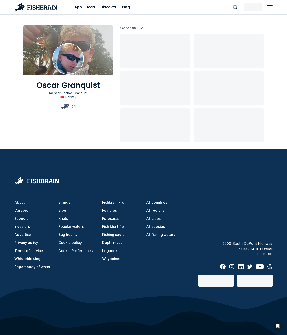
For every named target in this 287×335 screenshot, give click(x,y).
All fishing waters (160, 234)
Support (21, 218)
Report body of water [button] (32, 267)
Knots (63, 218)
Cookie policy (70, 242)
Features (109, 210)
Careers (21, 210)
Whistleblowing (27, 258)
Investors (22, 226)
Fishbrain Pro (113, 202)
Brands (64, 202)
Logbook (109, 250)
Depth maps (112, 242)
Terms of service (28, 250)
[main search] (235, 7)
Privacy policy (26, 242)
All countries (156, 202)
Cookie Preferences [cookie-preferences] (75, 250)
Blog (62, 210)
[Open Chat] (278, 326)
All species (155, 226)
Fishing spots (113, 234)
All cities (153, 218)
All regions (155, 210)
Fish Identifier (113, 226)
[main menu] (270, 7)
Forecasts (110, 218)
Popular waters (71, 226)
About (19, 202)
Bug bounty (68, 234)
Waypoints (111, 258)
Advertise (22, 234)
